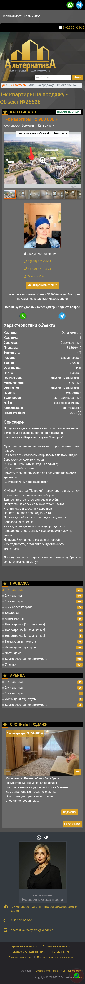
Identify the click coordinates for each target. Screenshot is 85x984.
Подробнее (69, 812)
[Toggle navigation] (3, 27)
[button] (42, 158)
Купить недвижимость (24, 946)
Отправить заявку (42, 285)
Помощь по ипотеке (20, 957)
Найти (78, 77)
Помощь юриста (60, 951)
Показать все (72, 823)
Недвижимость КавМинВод (21, 16)
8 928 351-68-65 (73, 27)
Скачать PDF (34, 276)
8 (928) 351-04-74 (37, 261)
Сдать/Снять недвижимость (29, 951)
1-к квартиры (17, 85)
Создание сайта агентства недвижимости (59, 970)
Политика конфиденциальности (55, 957)
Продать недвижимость (56, 946)
